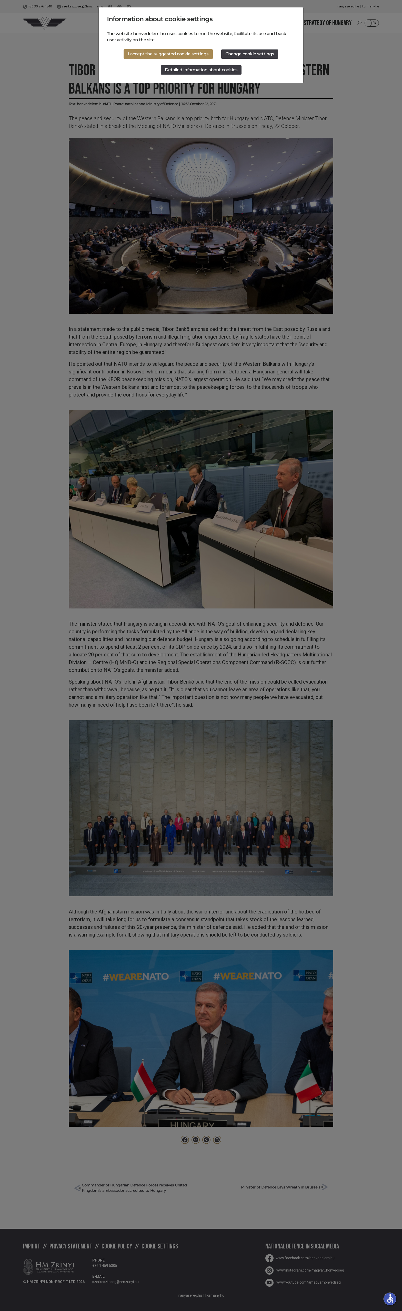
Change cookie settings (249, 54)
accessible (390, 1298)
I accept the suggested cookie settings (168, 54)
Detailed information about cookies (201, 69)
